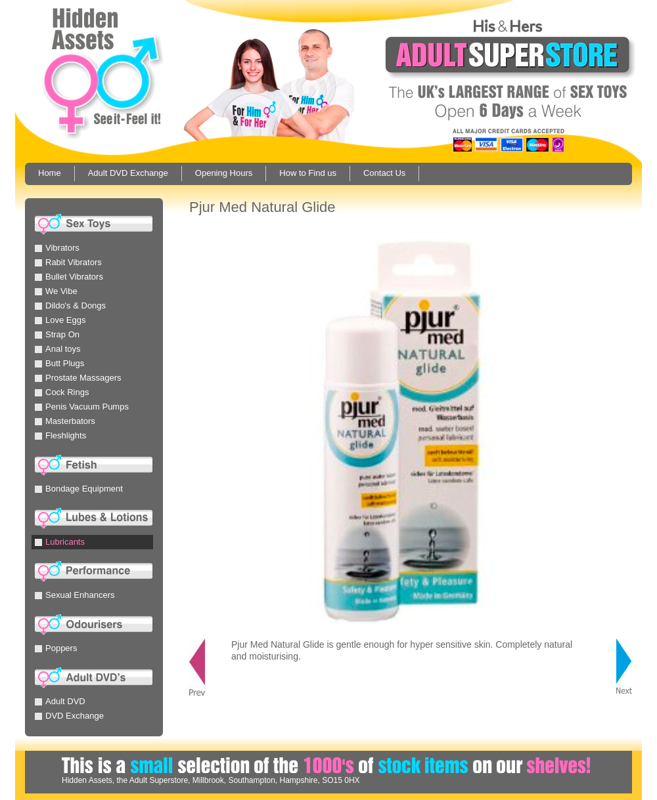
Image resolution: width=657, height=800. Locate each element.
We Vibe (56, 291)
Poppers (56, 648)
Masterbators (65, 421)
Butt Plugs (59, 363)
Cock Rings (62, 392)
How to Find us (307, 173)
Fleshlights (60, 435)
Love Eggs (60, 320)
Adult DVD (60, 701)
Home (49, 173)
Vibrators (57, 248)
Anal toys (57, 349)
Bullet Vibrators (69, 277)
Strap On (57, 334)
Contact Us (384, 173)
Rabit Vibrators (68, 262)
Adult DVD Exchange (128, 173)
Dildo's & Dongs (70, 305)
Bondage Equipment (79, 489)
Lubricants (60, 542)
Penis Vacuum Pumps (82, 406)
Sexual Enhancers (75, 595)
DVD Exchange (69, 716)
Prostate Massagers (78, 378)
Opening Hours (223, 173)
